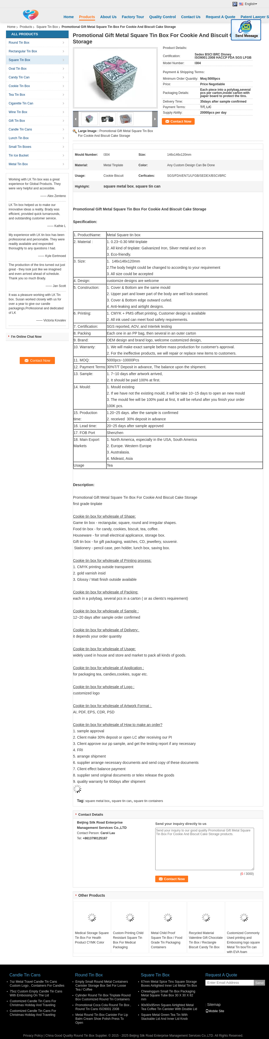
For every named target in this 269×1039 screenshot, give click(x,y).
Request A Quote (220, 17)
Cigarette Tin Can (21, 103)
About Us (108, 17)
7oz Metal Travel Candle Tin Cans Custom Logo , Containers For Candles (37, 983)
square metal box (97, 801)
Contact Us (190, 17)
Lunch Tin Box (19, 138)
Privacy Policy (33, 1035)
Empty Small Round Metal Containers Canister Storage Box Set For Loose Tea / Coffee (101, 985)
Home (69, 17)
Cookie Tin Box (19, 86)
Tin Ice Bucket (19, 155)
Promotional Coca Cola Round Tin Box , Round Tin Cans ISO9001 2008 (103, 1007)
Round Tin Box (19, 42)
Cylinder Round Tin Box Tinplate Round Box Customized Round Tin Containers (103, 997)
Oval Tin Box (18, 68)
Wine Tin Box (18, 112)
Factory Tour (133, 17)
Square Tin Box (47, 27)
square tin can (121, 801)
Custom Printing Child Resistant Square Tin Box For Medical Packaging (128, 940)
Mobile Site (214, 1011)
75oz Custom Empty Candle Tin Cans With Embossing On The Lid (36, 993)
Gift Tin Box (17, 121)
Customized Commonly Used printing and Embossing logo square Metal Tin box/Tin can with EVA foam (243, 942)
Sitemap (213, 1004)
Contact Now (180, 121)
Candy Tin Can (19, 77)
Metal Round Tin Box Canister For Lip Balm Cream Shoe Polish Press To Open (101, 1019)
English (251, 4)
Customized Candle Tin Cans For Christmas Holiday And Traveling (33, 1003)
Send (259, 983)
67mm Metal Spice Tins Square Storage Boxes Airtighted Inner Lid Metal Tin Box (169, 983)
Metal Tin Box (18, 164)
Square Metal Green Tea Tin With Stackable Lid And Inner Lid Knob (164, 1017)
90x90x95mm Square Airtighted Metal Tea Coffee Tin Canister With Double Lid (169, 1007)
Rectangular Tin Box (23, 51)
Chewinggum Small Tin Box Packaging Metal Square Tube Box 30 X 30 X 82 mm (168, 995)
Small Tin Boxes (20, 147)
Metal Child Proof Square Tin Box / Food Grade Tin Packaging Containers (166, 940)
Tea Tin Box (17, 95)
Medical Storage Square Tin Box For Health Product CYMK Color (92, 937)
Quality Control (162, 17)
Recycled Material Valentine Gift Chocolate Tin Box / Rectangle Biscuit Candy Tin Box (206, 940)
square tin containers (148, 801)
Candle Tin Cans (20, 129)
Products (87, 17)
